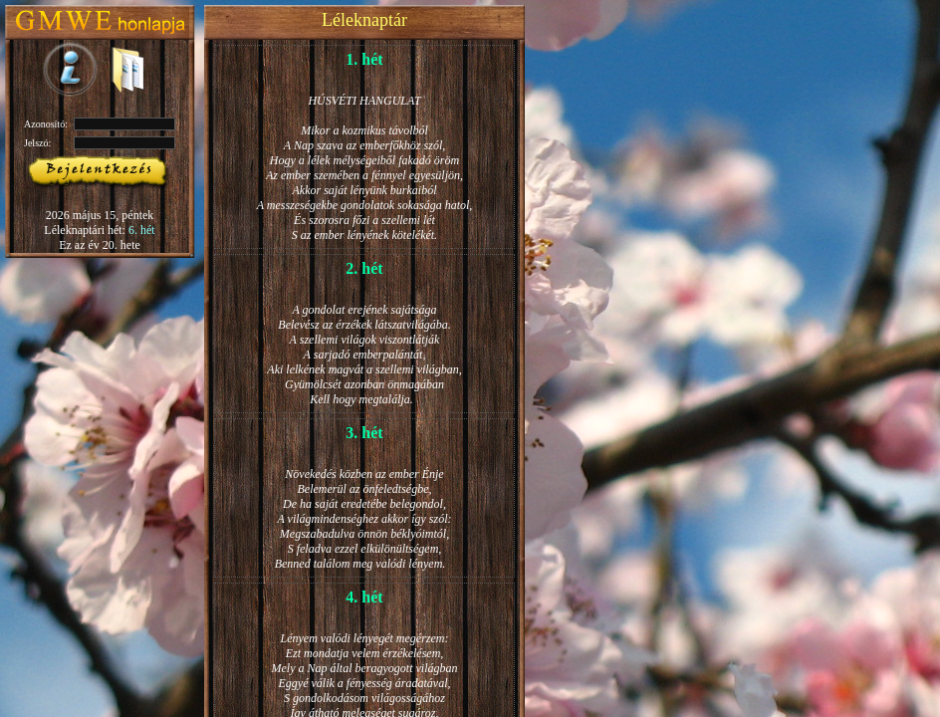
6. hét (141, 230)
